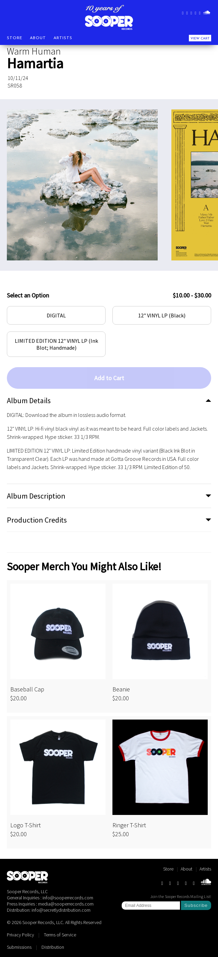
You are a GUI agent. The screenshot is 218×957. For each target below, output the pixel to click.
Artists (62, 38)
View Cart (200, 38)
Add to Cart (109, 378)
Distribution (52, 947)
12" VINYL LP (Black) (161, 315)
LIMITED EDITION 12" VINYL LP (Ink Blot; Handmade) (56, 344)
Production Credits (37, 520)
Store (14, 38)
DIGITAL (56, 315)
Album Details (29, 400)
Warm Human (34, 51)
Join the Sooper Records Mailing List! (180, 896)
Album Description (36, 496)
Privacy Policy (20, 935)
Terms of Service (60, 935)
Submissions (19, 947)
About (38, 38)
